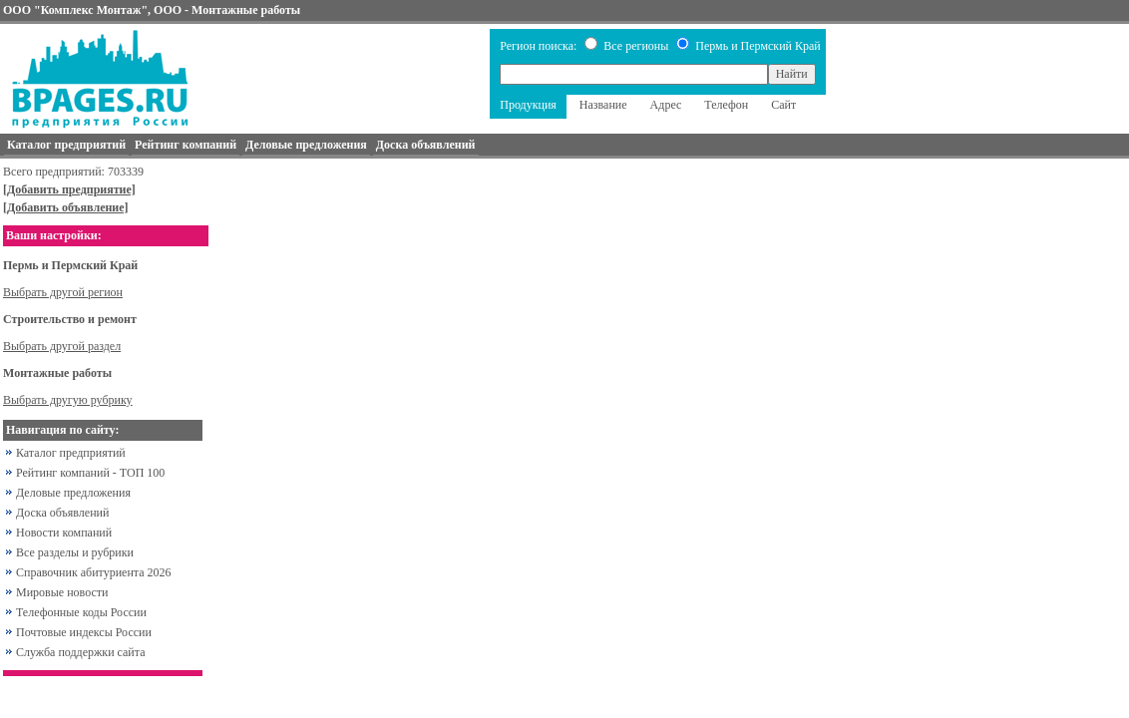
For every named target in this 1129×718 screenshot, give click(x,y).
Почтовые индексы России (84, 632)
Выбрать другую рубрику (68, 400)
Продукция (528, 105)
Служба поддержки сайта (81, 652)
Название (603, 105)
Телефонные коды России (81, 612)
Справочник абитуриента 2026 (94, 572)
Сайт (783, 105)
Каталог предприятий (71, 453)
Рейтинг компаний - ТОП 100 (90, 473)
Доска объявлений (62, 513)
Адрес (666, 105)
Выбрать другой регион (63, 292)
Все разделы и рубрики (75, 552)
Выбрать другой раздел (62, 346)
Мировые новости (62, 592)
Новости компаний (64, 532)
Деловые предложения (73, 493)
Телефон (726, 105)
